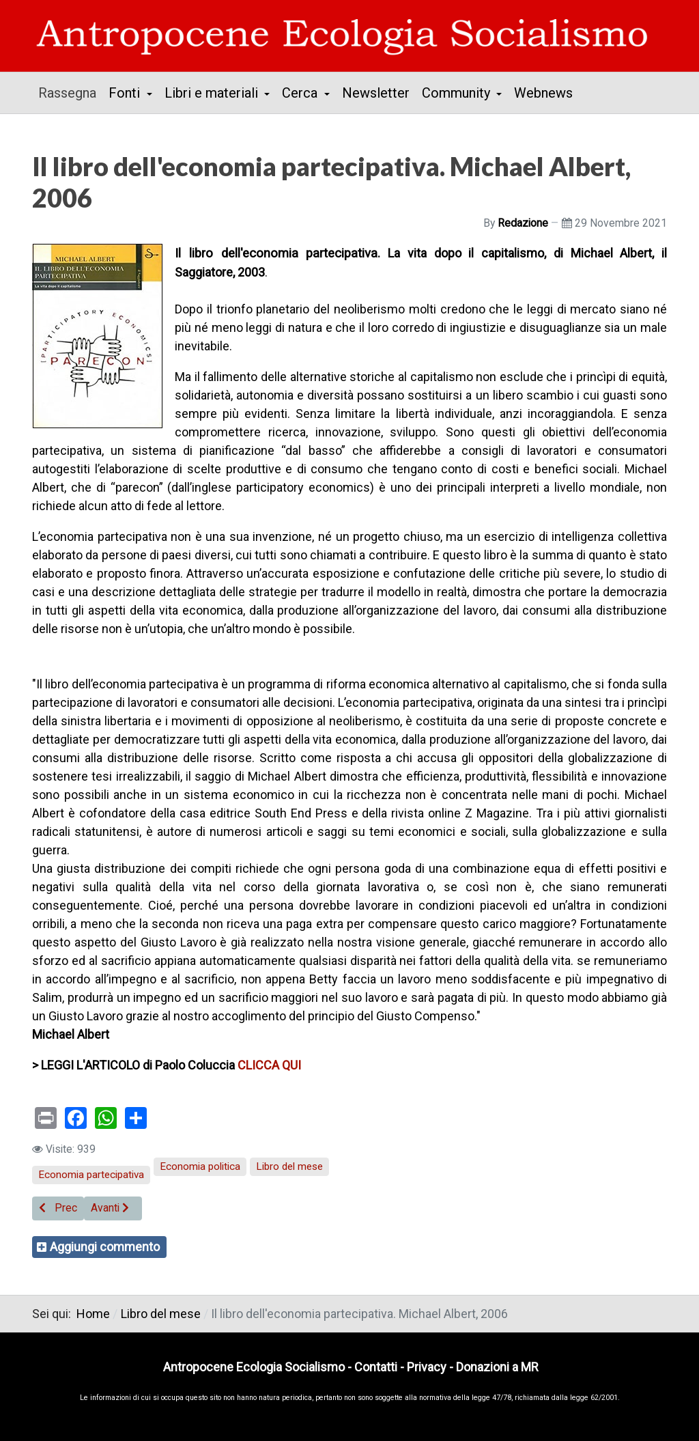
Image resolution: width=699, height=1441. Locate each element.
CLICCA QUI (269, 1065)
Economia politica (200, 1166)
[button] (130, 93)
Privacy (426, 1367)
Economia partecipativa (91, 1175)
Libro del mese (289, 1166)
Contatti (375, 1367)
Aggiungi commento (105, 1247)
